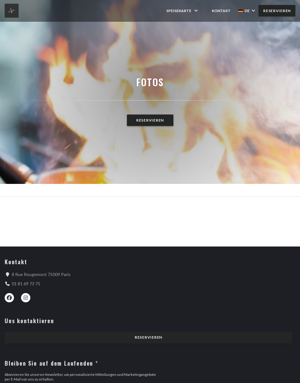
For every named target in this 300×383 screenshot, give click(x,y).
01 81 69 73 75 (26, 283)
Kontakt (221, 10)
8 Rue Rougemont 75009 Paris (41, 274)
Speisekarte (182, 10)
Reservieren (277, 10)
